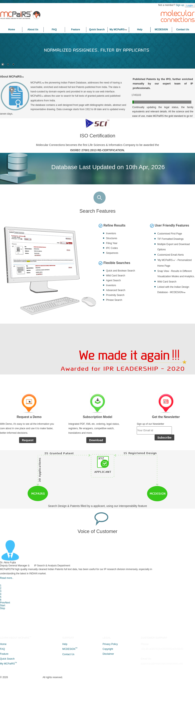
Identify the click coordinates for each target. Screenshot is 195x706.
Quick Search (97, 29)
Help (139, 29)
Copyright (108, 668)
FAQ (54, 29)
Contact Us (182, 29)
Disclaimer (108, 672)
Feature (75, 29)
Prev (170, 602)
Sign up (180, 5)
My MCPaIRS (118, 29)
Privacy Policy (110, 663)
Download (96, 487)
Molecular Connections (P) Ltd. (91, 699)
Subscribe (164, 488)
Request (28, 487)
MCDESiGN (161, 29)
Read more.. (53, 621)
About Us (32, 29)
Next (176, 602)
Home (11, 29)
